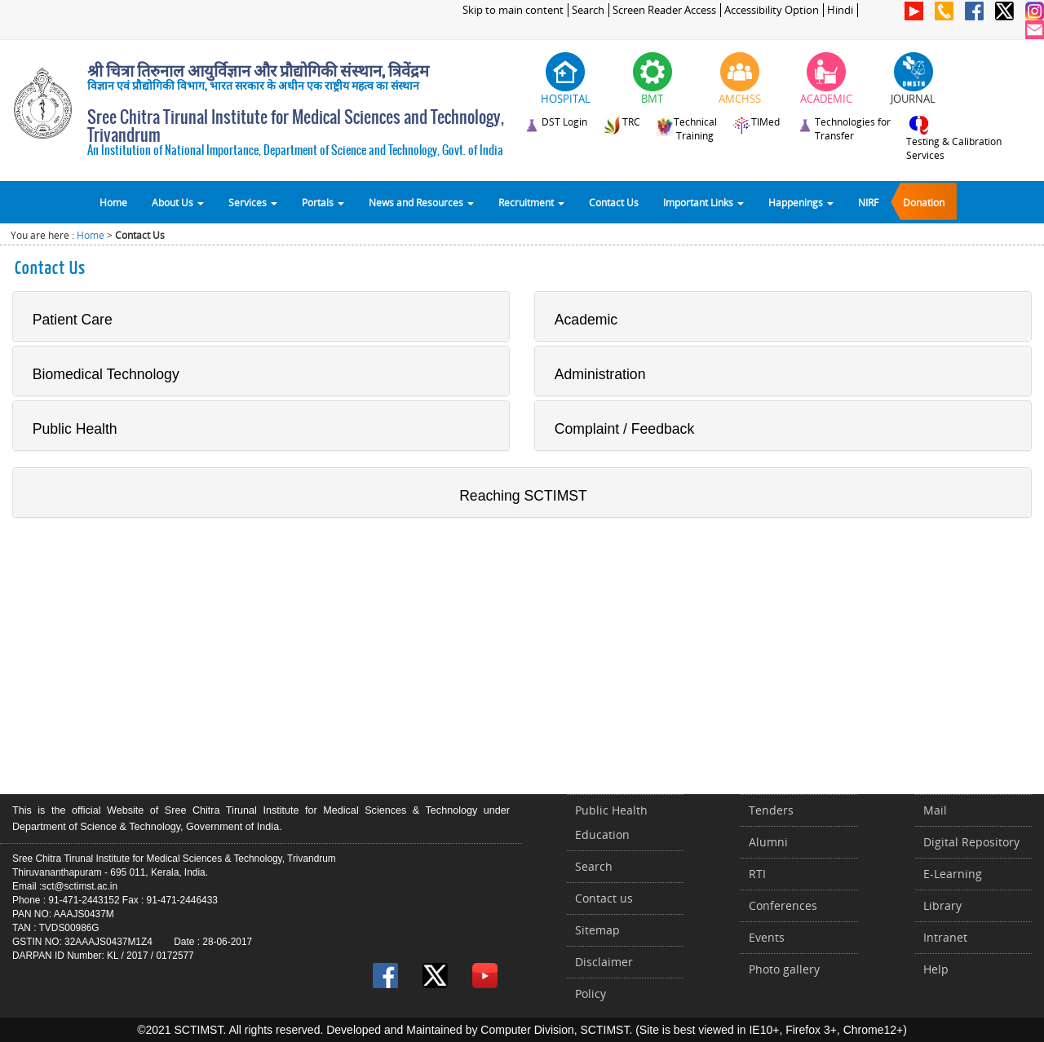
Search (588, 10)
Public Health (75, 429)
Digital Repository (971, 842)
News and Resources (421, 202)
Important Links (703, 202)
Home (113, 202)
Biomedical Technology (106, 374)
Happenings (801, 202)
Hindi (840, 10)
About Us (178, 202)
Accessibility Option (771, 10)
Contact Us (614, 202)
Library (942, 905)
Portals (323, 202)
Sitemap (597, 930)
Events (767, 937)
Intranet (945, 937)
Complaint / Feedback (624, 429)
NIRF (868, 202)
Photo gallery (784, 969)
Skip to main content (513, 10)
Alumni (768, 842)
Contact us (604, 898)
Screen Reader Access (664, 10)
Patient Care (73, 319)
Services (252, 202)
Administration (600, 374)
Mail (935, 810)
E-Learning (952, 873)
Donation (923, 202)
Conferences (783, 905)
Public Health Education (611, 822)
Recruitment (531, 202)
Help (936, 969)
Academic (586, 319)
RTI (757, 873)
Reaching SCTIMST (523, 496)
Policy (590, 993)
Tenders (771, 810)
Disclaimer (604, 961)
